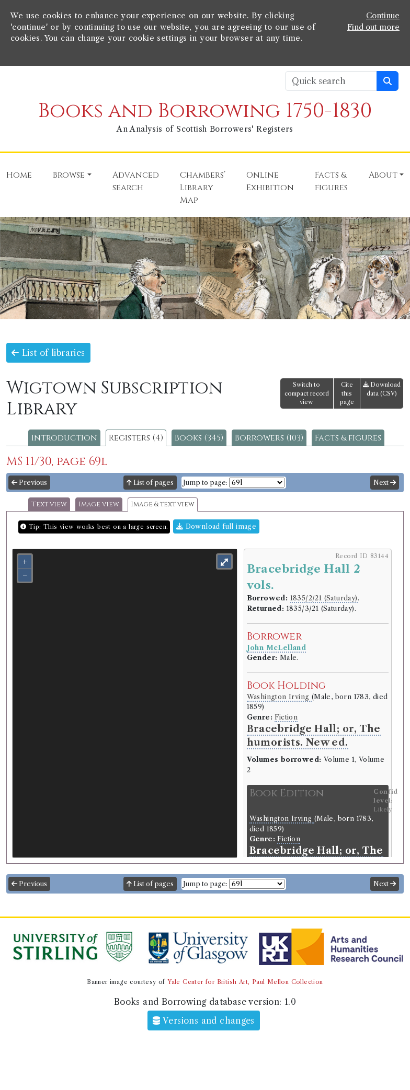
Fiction (286, 717)
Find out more (373, 27)
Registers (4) (136, 438)
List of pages (150, 482)
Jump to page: (205, 482)
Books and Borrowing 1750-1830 (205, 111)
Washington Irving (279, 697)
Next (384, 482)
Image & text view (163, 504)
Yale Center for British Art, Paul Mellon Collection (245, 981)
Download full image (216, 526)
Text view (49, 504)
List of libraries (48, 352)
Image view (98, 504)
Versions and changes (204, 1020)
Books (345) (199, 438)
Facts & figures (348, 438)
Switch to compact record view (306, 393)
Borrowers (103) (269, 438)
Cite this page (347, 393)
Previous (29, 482)
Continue (383, 15)
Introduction (64, 438)
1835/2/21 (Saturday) (324, 598)
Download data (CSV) (382, 389)
